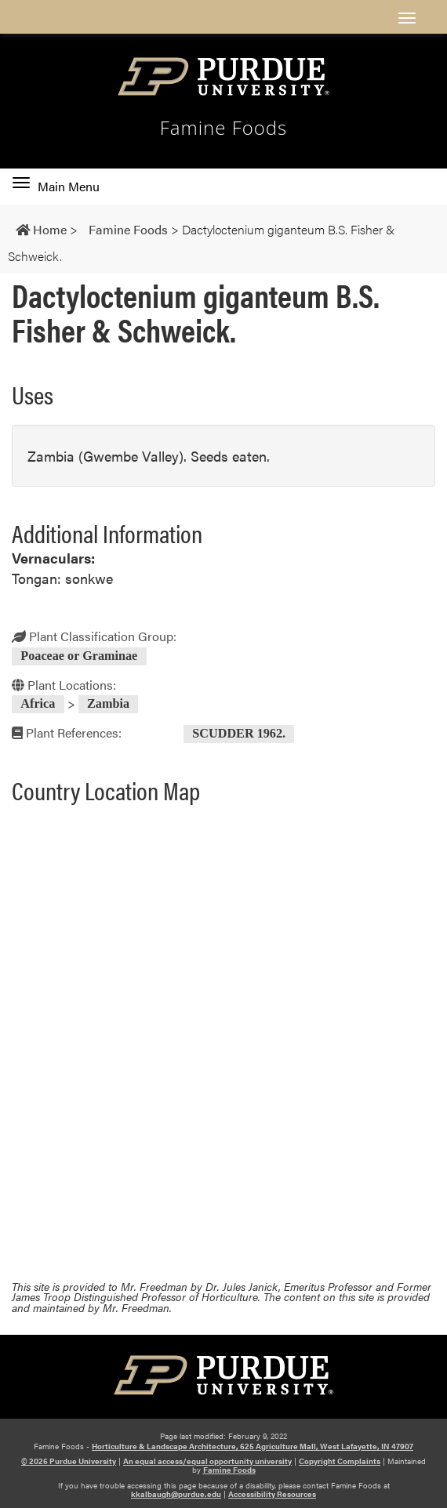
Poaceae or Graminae (78, 656)
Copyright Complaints (339, 1460)
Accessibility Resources (272, 1493)
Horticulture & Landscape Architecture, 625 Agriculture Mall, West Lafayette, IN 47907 (252, 1446)
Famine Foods (224, 127)
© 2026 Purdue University (68, 1460)
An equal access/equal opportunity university (207, 1460)
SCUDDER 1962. (238, 734)
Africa (37, 705)
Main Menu (56, 186)
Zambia (108, 705)
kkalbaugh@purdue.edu (176, 1493)
